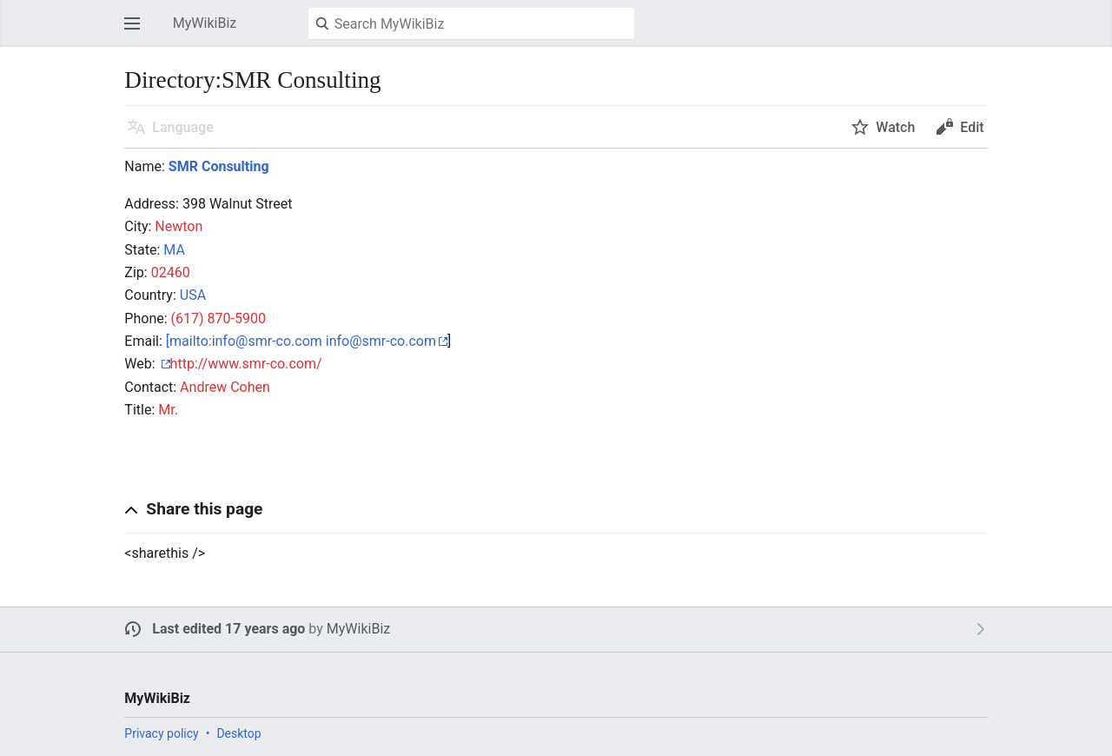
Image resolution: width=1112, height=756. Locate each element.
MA (174, 250)
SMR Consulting (219, 166)
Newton (178, 226)
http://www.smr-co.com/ (246, 363)
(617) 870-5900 (218, 318)
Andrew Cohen (225, 387)
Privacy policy (161, 733)
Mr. (168, 409)
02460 (170, 272)
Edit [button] (971, 127)
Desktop (238, 733)
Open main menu (137, 31)
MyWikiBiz (358, 628)
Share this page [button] (204, 509)
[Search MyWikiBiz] (471, 23)
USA (193, 295)
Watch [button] (895, 127)
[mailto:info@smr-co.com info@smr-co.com (301, 341)
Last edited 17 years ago (228, 628)
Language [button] (182, 127)
